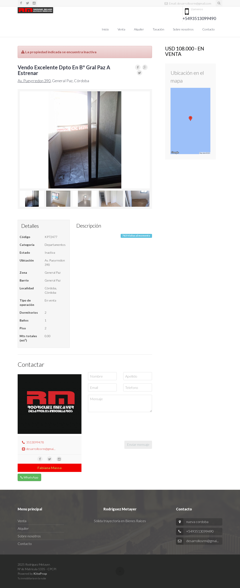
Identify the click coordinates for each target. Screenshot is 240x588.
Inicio (105, 29)
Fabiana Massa (49, 468)
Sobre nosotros (183, 29)
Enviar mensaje (138, 444)
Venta (121, 29)
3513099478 (35, 442)
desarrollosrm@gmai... (41, 449)
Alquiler (139, 29)
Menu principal (30, 509)
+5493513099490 (199, 18)
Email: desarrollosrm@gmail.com (188, 3)
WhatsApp (29, 477)
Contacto (208, 29)
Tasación (158, 29)
